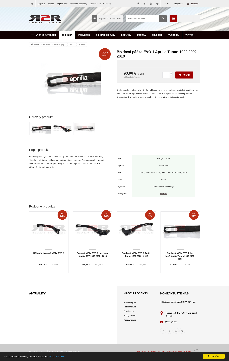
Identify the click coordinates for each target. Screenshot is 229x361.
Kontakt (51, 4)
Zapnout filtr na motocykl (106, 18)
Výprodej (173, 35)
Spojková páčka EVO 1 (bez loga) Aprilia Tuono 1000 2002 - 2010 (180, 256)
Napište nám (62, 4)
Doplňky (126, 35)
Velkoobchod (95, 4)
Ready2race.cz (130, 315)
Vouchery (107, 4)
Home (36, 44)
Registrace (178, 4)
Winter (189, 35)
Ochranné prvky (105, 35)
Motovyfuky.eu (130, 302)
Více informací (57, 356)
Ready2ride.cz (130, 320)
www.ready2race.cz (183, 351)
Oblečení (157, 35)
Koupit (184, 74)
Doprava (41, 4)
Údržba (141, 35)
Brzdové (82, 44)
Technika (67, 35)
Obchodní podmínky (78, 4)
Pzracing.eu (129, 311)
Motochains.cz (130, 307)
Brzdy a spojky (59, 44)
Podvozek (84, 35)
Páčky (72, 44)
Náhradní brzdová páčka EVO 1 (48, 253)
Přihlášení (192, 3)
